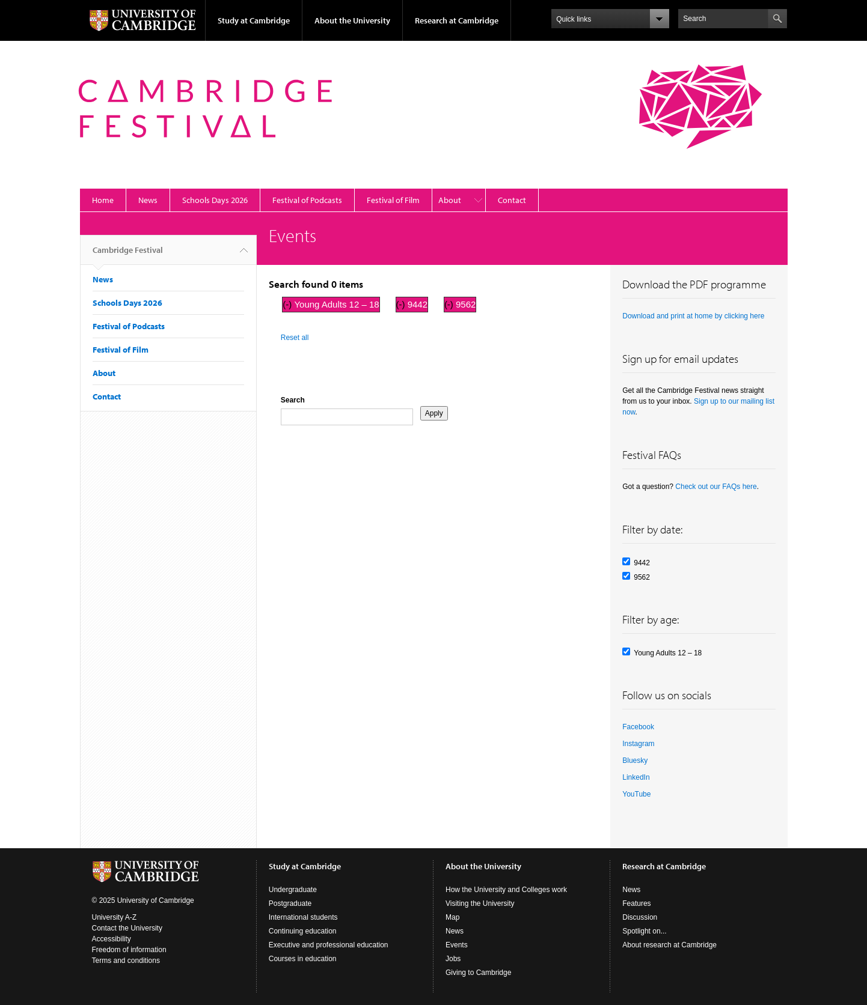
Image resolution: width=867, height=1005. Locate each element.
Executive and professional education (328, 945)
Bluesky (635, 760)
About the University (352, 20)
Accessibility (111, 939)
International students (303, 917)
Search (293, 400)
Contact (512, 200)
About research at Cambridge (669, 945)
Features (636, 903)
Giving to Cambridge (478, 972)
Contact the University (127, 928)
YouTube (636, 794)
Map (452, 917)
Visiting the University (480, 903)
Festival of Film (393, 200)
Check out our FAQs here (715, 486)
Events (457, 945)
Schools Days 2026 (215, 200)
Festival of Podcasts (307, 200)
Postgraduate (290, 903)
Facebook (638, 727)
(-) (288, 304)
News (148, 200)
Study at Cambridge (254, 20)
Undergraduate (293, 889)
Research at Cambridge (456, 20)
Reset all (295, 337)
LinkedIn (635, 777)
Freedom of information (129, 950)
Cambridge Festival (128, 254)
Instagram (638, 743)
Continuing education (303, 931)
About (449, 200)
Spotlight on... (644, 931)
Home (103, 200)
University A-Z (114, 917)
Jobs (453, 959)
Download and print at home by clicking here (693, 316)
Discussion (639, 917)
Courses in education (303, 959)
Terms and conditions (126, 960)
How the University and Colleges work (506, 889)
